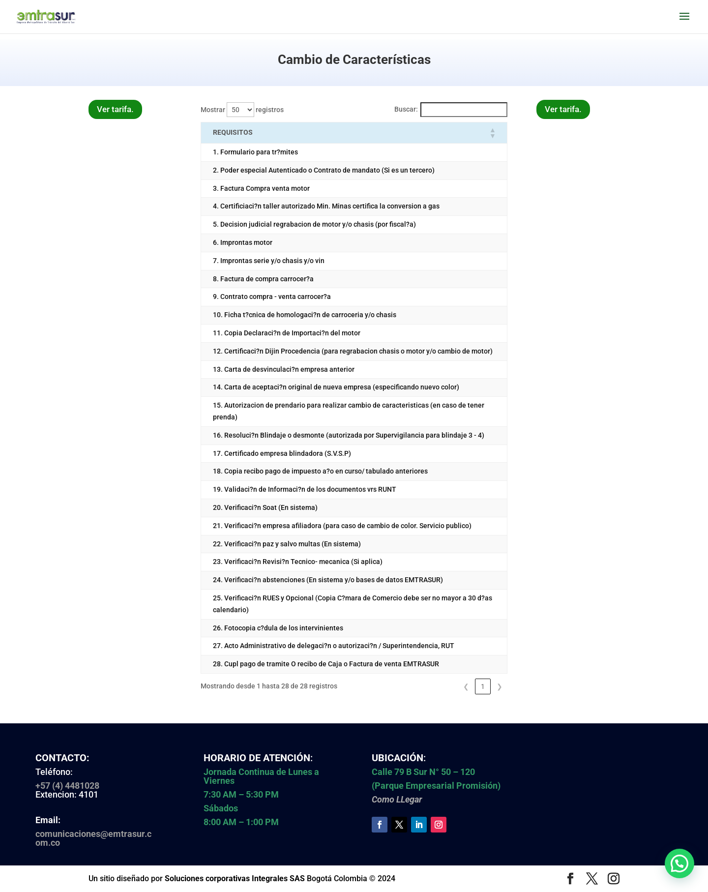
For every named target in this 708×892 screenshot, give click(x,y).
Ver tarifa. (115, 109)
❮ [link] (466, 686)
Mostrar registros (242, 109)
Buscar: (406, 109)
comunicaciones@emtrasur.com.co (93, 838)
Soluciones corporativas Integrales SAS (235, 878)
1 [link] (483, 686)
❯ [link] (499, 686)
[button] (492, 133)
